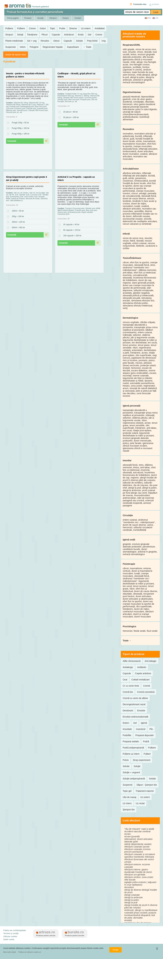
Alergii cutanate (132, 895)
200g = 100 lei (17, 216)
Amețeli (128, 920)
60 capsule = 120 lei (70, 230)
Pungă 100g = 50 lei (19, 123)
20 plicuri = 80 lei (69, 112)
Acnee (127, 834)
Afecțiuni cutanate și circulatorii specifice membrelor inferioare (139, 855)
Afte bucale (129, 879)
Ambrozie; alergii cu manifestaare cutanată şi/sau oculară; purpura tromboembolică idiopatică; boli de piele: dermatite (140, 914)
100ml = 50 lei (17, 211)
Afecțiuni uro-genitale (134, 874)
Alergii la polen (131, 900)
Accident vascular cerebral (137, 831)
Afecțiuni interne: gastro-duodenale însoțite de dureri (138, 870)
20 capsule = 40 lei (70, 224)
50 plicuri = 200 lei (70, 117)
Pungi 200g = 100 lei (19, 128)
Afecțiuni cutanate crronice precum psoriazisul (137, 850)
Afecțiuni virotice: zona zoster (138, 877)
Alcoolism (129, 887)
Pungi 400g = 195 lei (19, 134)
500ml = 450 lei (17, 227)
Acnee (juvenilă (132, 836)
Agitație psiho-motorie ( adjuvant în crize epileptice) (140, 883)
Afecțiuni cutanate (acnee (136, 846)
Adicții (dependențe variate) (137, 844)
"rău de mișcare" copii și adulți (139, 829)
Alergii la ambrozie (133, 897)
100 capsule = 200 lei (71, 236)
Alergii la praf (130, 902)
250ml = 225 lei (17, 222)
